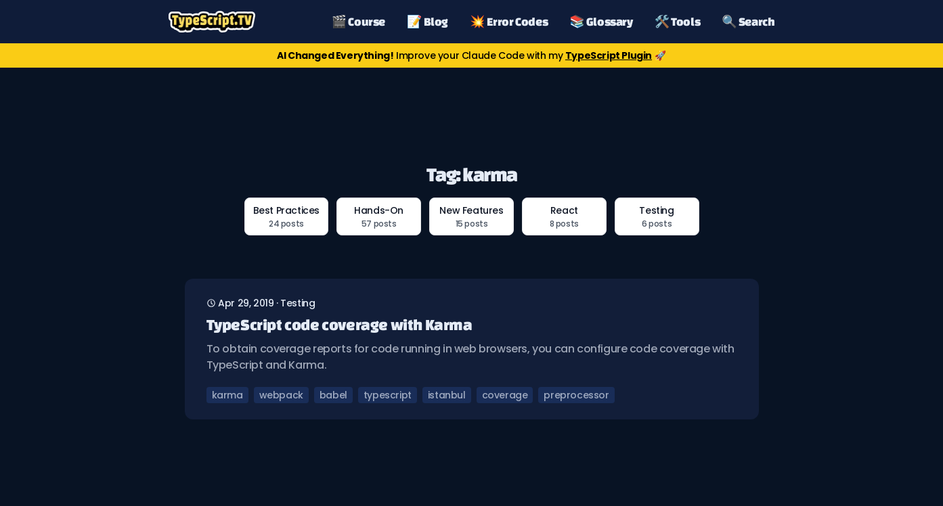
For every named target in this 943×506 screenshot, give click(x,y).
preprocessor (576, 395)
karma (227, 395)
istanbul (447, 395)
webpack (281, 395)
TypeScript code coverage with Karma (339, 324)
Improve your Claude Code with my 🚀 (471, 55)
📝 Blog (427, 21)
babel (333, 395)
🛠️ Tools (678, 21)
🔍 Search (748, 21)
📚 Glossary (600, 21)
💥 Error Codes (509, 21)
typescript (388, 395)
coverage (505, 395)
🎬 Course (358, 21)
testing (297, 303)
